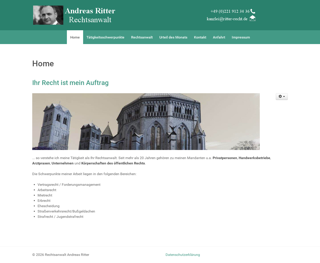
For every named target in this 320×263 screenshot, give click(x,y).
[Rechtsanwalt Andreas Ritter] (75, 15)
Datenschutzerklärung (183, 255)
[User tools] (282, 96)
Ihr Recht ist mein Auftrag (70, 83)
